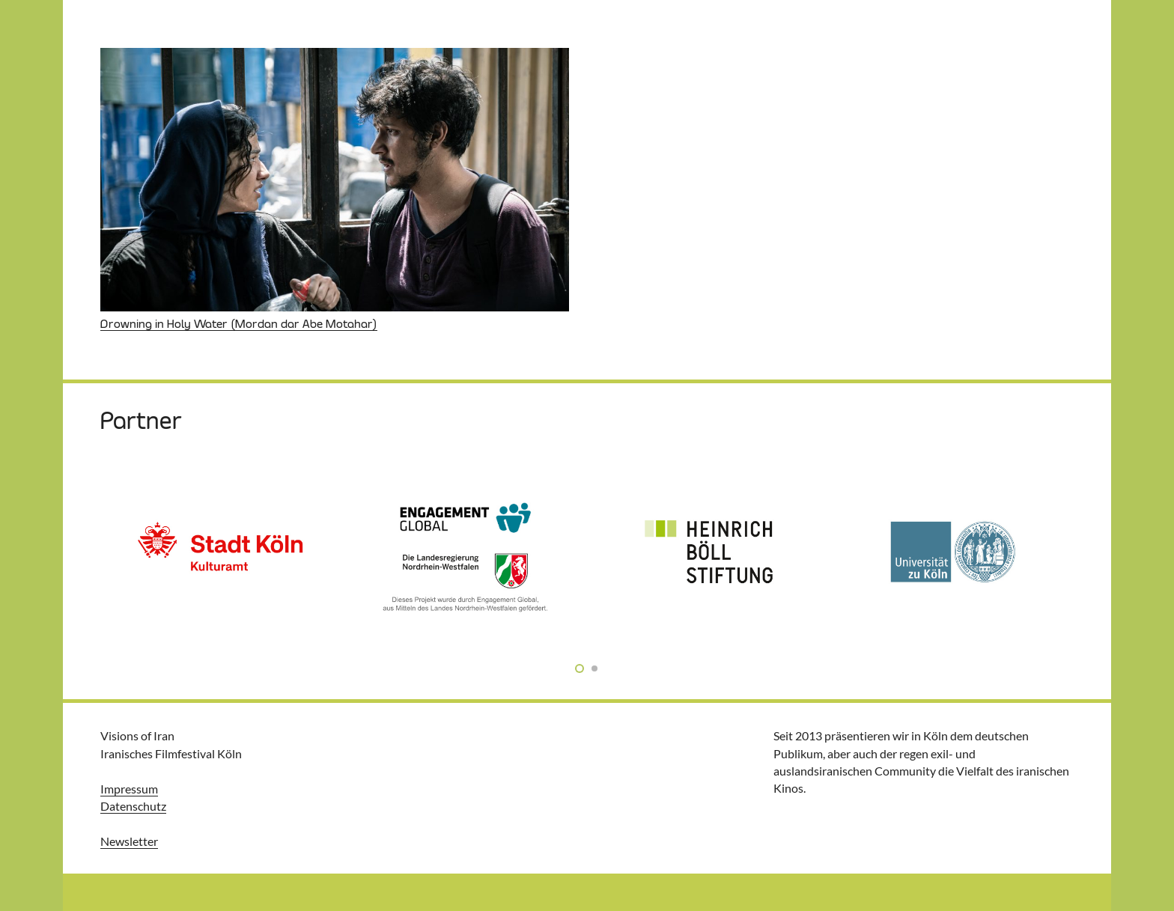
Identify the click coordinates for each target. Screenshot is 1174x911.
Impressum (129, 788)
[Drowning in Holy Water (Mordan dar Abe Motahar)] (334, 179)
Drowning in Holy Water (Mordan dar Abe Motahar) (238, 324)
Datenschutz (133, 806)
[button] (579, 667)
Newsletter (129, 841)
